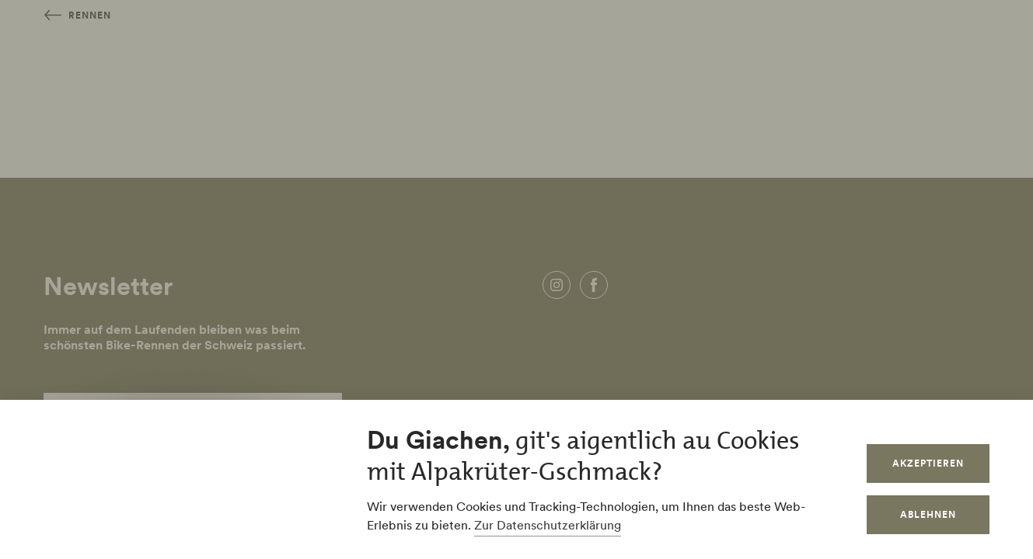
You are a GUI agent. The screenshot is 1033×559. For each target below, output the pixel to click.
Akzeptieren (928, 463)
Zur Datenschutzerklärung (547, 525)
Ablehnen (928, 514)
